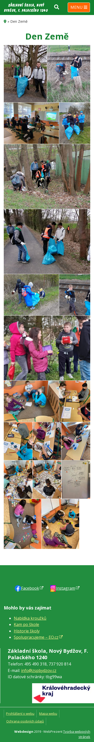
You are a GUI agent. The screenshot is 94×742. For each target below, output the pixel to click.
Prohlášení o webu (20, 713)
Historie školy (27, 631)
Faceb (30, 588)
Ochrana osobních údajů (25, 721)
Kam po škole (26, 624)
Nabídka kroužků (30, 618)
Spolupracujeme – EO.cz (36, 637)
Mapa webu (48, 713)
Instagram (65, 588)
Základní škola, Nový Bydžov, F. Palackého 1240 (26, 8)
